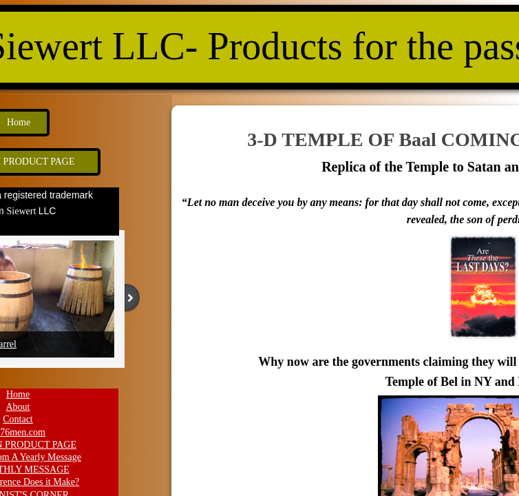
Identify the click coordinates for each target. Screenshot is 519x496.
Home (18, 394)
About (18, 407)
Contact (18, 419)
